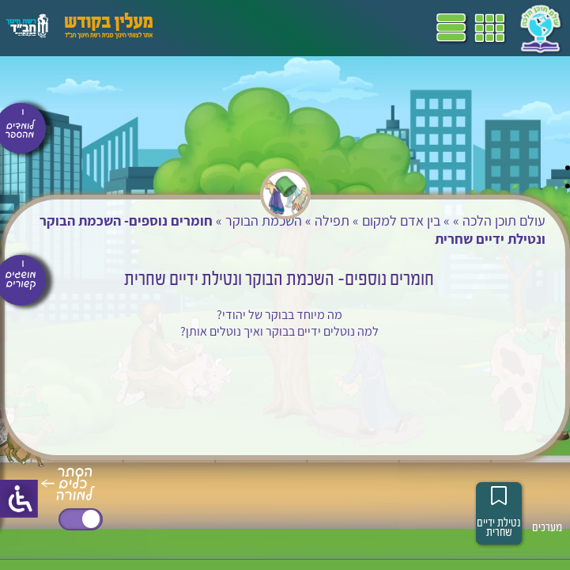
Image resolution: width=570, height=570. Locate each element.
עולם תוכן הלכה (503, 220)
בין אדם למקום (401, 220)
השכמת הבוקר (263, 220)
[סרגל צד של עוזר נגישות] (19, 499)
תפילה (332, 220)
